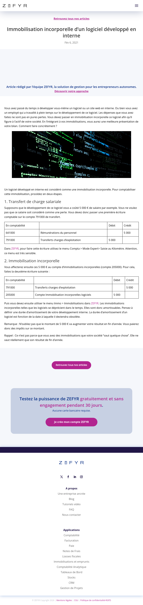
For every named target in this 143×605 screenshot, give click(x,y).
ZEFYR (15, 248)
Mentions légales (64, 600)
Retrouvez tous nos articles (71, 365)
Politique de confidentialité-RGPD (95, 600)
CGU (76, 600)
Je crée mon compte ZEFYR (71, 422)
